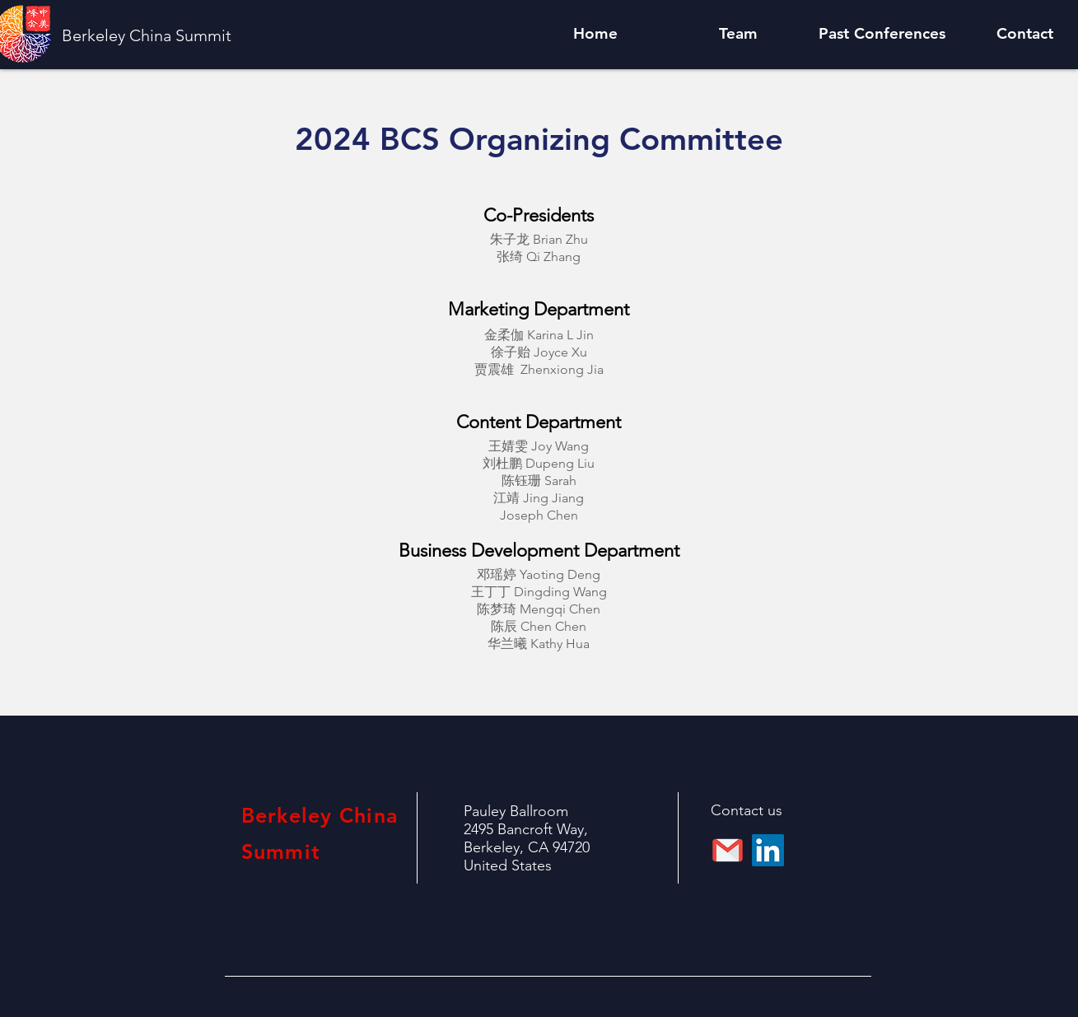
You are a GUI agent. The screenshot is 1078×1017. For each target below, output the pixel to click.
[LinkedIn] (768, 850)
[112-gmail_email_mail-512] (728, 850)
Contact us (746, 810)
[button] (738, 33)
